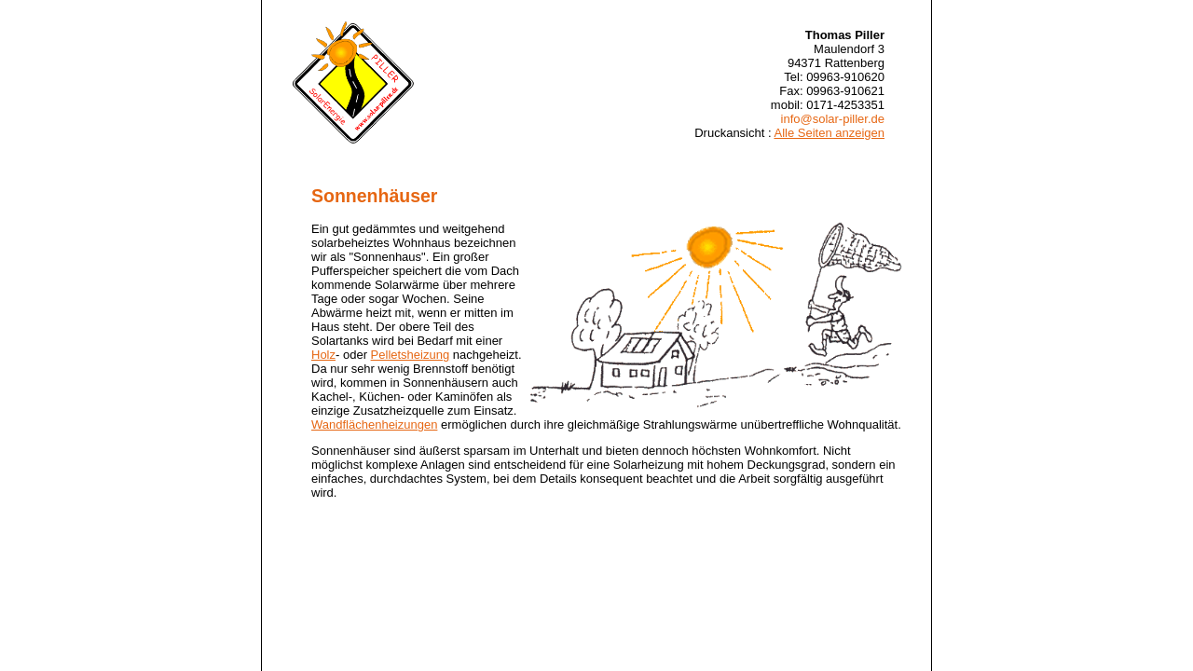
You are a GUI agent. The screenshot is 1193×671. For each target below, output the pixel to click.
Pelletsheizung (410, 355)
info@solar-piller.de (832, 119)
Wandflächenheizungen (374, 424)
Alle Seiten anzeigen (829, 133)
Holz (323, 355)
